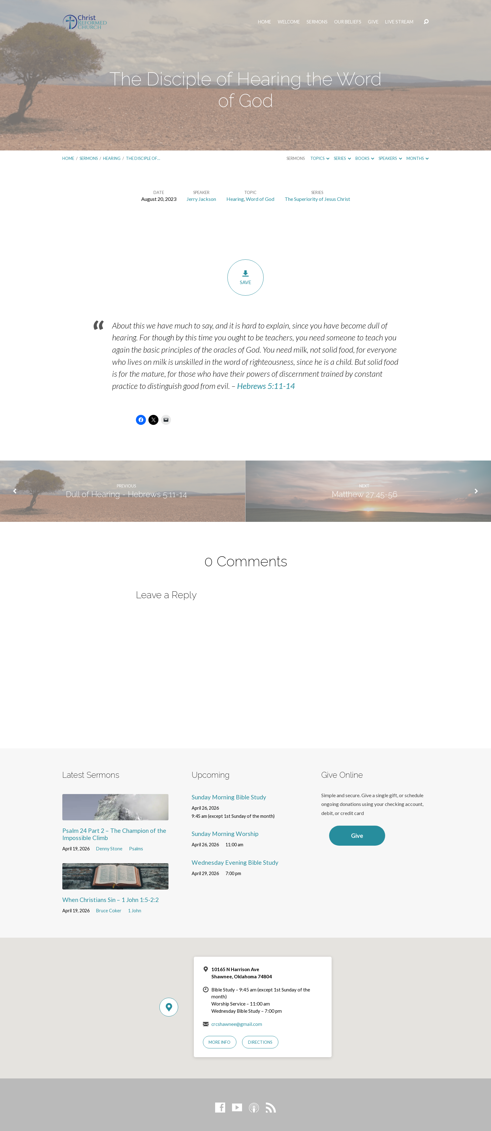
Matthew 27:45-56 (364, 494)
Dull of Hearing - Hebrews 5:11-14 (126, 494)
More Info (219, 1042)
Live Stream (399, 22)
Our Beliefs (347, 22)
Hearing (112, 158)
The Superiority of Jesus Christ (317, 199)
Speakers (390, 158)
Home (264, 22)
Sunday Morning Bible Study (229, 797)
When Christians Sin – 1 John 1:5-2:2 (110, 899)
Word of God (260, 199)
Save (245, 277)
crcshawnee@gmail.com (236, 1024)
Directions (260, 1042)
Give (373, 22)
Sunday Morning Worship (225, 833)
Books (364, 158)
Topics (319, 158)
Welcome (289, 22)
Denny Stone (109, 848)
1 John (134, 910)
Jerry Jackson (201, 199)
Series (342, 158)
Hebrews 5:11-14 (266, 385)
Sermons (317, 22)
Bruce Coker (108, 910)
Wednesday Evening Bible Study (235, 862)
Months (417, 158)
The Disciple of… (143, 158)
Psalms (136, 848)
